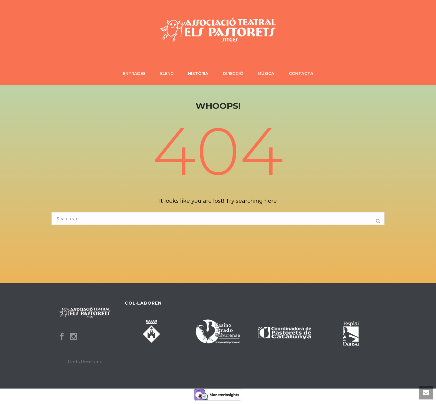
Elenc (166, 73)
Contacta (301, 73)
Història (198, 73)
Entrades (134, 73)
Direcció (233, 73)
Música (266, 73)
